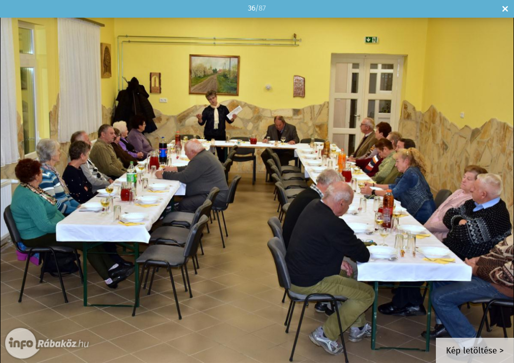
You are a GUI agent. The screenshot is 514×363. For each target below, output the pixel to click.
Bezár (505, 9)
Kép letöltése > (475, 351)
